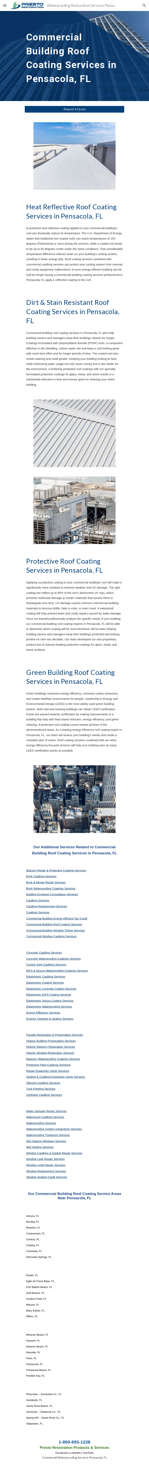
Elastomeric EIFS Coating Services (48, 994)
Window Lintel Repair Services (45, 1165)
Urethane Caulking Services (44, 1094)
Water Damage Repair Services (46, 1111)
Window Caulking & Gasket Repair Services (54, 1153)
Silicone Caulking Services (43, 1083)
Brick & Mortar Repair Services (45, 882)
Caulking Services (37, 900)
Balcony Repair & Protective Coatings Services (56, 870)
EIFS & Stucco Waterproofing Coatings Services (57, 970)
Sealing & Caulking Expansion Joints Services (55, 1076)
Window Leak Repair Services (45, 1159)
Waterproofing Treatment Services (48, 1135)
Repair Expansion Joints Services (47, 1071)
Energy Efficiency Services (43, 1012)
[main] (74, 56)
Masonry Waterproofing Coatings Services (53, 1059)
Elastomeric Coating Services (45, 982)
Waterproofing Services (41, 1123)
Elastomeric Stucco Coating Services (49, 1000)
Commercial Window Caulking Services (51, 936)
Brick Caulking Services (41, 876)
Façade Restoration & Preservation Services (54, 1034)
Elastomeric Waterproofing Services (49, 1006)
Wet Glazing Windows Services (46, 1141)
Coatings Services (37, 912)
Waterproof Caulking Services (45, 1117)
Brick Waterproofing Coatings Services (50, 888)
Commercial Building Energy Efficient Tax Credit (56, 918)
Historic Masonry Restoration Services (50, 1046)
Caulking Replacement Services (46, 906)
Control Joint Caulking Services (46, 964)
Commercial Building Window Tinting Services (55, 930)
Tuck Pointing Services (40, 1088)
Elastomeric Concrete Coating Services (51, 988)
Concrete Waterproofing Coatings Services (53, 958)
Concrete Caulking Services (44, 952)
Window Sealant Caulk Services (46, 1177)
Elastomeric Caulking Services (45, 976)
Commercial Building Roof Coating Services (54, 924)
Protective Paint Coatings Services (48, 1064)
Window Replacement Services (46, 1171)
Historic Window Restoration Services (50, 1052)
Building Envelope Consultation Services (52, 894)
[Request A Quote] (74, 109)
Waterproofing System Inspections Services (54, 1129)
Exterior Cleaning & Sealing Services (49, 1018)
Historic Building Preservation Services (51, 1041)
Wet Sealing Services (39, 1147)
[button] (4, 5)
